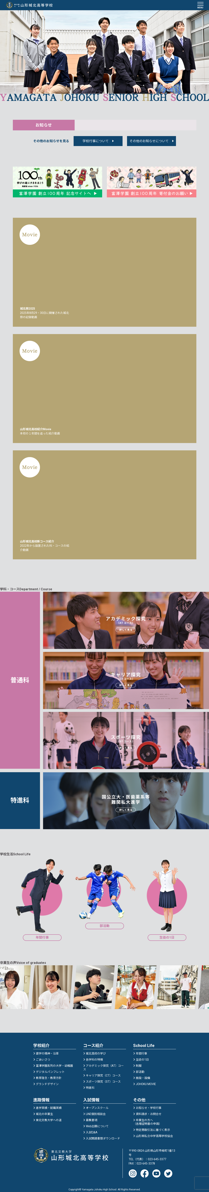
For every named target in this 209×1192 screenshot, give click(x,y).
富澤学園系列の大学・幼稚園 (54, 1061)
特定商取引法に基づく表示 (153, 1126)
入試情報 (91, 1096)
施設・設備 (143, 1074)
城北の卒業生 (44, 1110)
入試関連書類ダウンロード (103, 1134)
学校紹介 (41, 1041)
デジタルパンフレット (50, 1068)
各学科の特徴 (94, 1055)
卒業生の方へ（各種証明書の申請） (147, 1118)
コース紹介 (93, 1041)
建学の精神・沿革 (47, 1049)
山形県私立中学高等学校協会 (154, 1132)
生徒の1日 (142, 1055)
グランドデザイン (47, 1080)
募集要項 (91, 1116)
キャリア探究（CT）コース (103, 1071)
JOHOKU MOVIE (146, 1080)
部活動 (140, 1068)
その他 (139, 1096)
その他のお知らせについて (149, 144)
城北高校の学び (96, 1049)
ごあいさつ (43, 1055)
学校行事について (96, 144)
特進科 (90, 1083)
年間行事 (141, 1049)
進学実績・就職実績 (49, 1104)
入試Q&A (91, 1128)
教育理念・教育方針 (49, 1074)
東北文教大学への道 (49, 1116)
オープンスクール (97, 1104)
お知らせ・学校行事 (148, 1104)
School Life (143, 1041)
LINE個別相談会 (96, 1110)
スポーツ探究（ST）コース (103, 1077)
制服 (139, 1061)
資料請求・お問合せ (148, 1110)
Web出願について (97, 1122)
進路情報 (41, 1096)
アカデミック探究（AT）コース (103, 1063)
